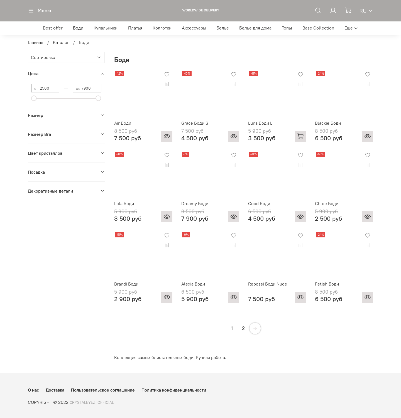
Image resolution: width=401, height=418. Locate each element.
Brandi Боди (126, 284)
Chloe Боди (326, 203)
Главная (35, 42)
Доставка (55, 390)
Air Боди (122, 123)
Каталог (61, 42)
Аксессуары (194, 28)
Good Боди (259, 203)
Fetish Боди (327, 284)
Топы (287, 28)
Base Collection (318, 28)
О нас (33, 390)
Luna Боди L (260, 123)
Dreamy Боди (194, 203)
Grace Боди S (194, 123)
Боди (78, 28)
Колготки (162, 28)
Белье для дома (255, 28)
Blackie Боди (328, 123)
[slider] (34, 98)
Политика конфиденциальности (173, 390)
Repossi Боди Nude (267, 284)
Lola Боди (124, 203)
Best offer (53, 28)
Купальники (106, 28)
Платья (135, 28)
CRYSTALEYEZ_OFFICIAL (92, 402)
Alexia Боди (193, 284)
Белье (222, 28)
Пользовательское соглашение (103, 390)
